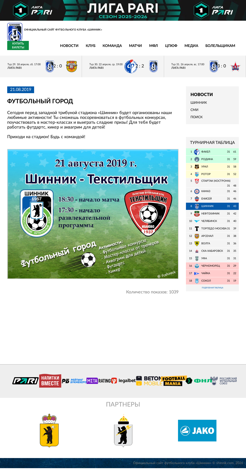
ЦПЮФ (136, 49)
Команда (77, 49)
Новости (34, 49)
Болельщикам (185, 49)
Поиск (197, 120)
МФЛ (118, 49)
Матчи (100, 49)
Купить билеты (228, 48)
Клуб (55, 49)
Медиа (156, 49)
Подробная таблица (212, 291)
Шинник (199, 105)
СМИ (194, 113)
